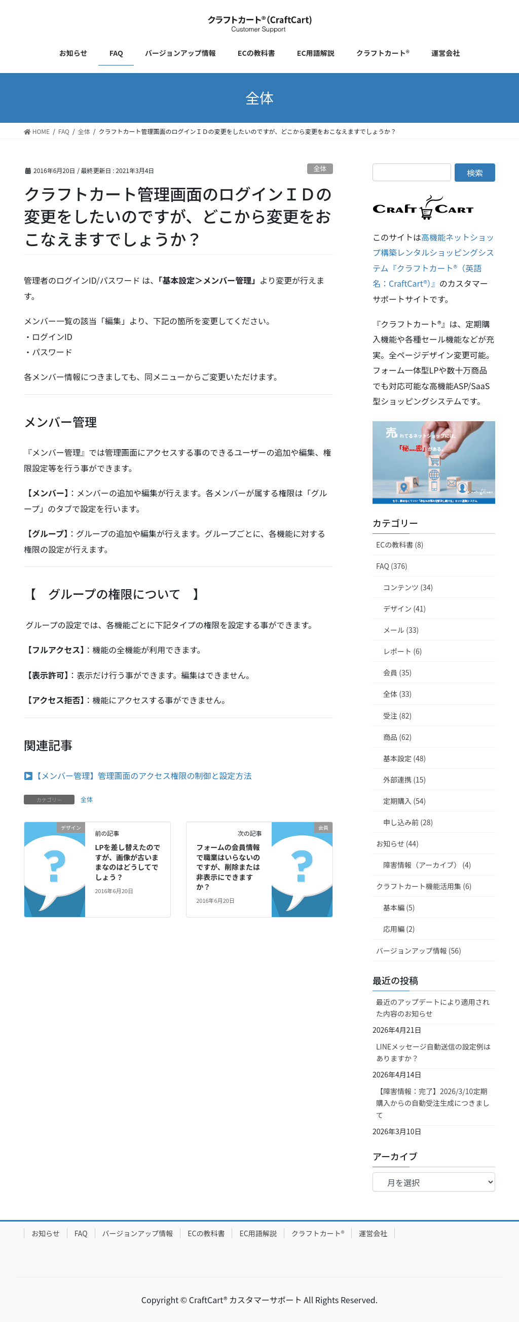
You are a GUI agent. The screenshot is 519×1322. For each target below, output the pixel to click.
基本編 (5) (399, 907)
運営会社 (373, 1233)
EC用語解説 (257, 1233)
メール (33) (401, 630)
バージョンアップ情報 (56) (418, 950)
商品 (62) (397, 737)
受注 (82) (397, 715)
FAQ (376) (391, 566)
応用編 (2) (399, 929)
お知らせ (45, 1233)
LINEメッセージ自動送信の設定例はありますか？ (433, 1052)
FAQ (81, 1233)
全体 (320, 168)
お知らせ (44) (397, 843)
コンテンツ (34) (408, 587)
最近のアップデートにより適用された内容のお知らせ (433, 1008)
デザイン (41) (404, 608)
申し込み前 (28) (408, 822)
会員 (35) (397, 672)
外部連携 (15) (404, 779)
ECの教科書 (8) (400, 544)
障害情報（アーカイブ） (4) (427, 865)
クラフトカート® (318, 1233)
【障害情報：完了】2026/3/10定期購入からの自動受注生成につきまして (433, 1103)
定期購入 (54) (404, 801)
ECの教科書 (206, 1233)
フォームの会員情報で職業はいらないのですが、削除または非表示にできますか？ (228, 867)
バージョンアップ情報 (137, 1233)
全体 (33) (397, 694)
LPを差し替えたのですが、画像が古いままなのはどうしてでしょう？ (127, 862)
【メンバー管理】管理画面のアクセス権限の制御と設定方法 (142, 775)
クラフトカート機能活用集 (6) (423, 886)
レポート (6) (402, 651)
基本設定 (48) (404, 758)
